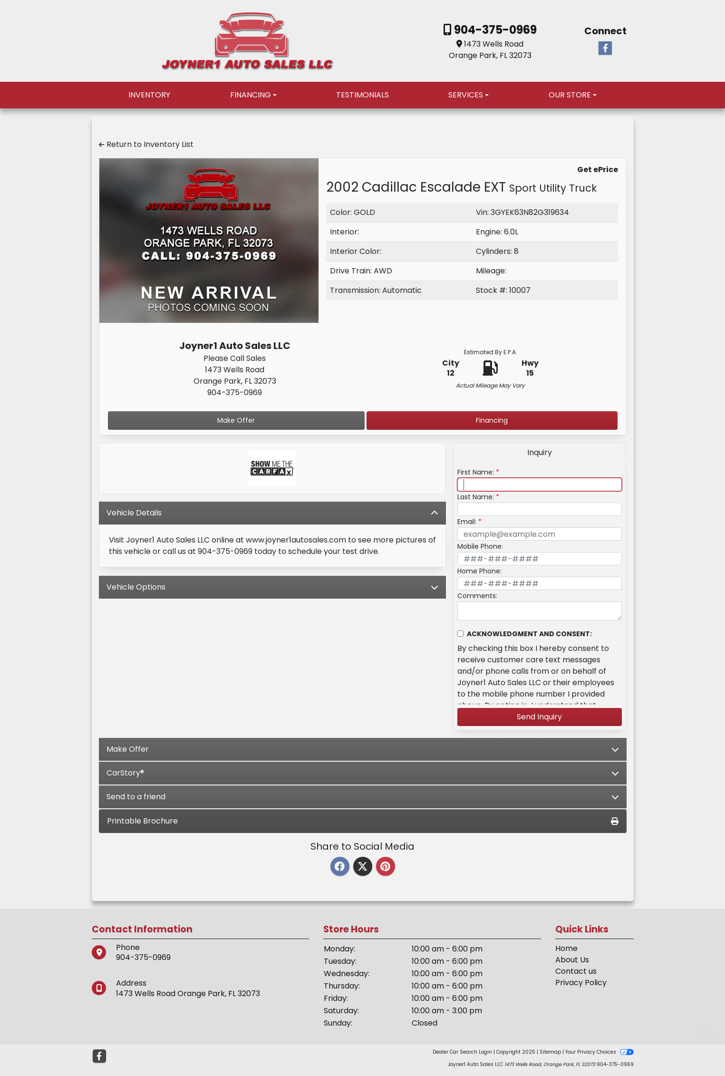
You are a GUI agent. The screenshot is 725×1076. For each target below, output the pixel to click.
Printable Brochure (363, 820)
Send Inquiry (539, 716)
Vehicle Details (272, 512)
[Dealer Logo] (247, 40)
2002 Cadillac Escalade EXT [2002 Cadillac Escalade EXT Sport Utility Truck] (461, 187)
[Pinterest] (385, 867)
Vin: (482, 212)
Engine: (489, 231)
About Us (572, 959)
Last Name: (475, 497)
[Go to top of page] (707, 1036)
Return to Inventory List (146, 144)
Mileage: (491, 270)
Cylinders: (494, 251)
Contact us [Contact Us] (576, 971)
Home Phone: (479, 571)
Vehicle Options (272, 587)
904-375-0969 (494, 30)
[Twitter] (362, 867)
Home (566, 948)
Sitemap (550, 1052)
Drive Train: (351, 270)
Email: (466, 521)
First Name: (475, 472)
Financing (492, 420)
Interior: (344, 231)
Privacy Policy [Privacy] (581, 982)
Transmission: (355, 290)
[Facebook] (339, 867)
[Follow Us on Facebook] (605, 48)
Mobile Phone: (480, 546)
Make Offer (236, 420)
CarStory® (362, 772)
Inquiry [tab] (539, 452)
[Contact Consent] (460, 633)
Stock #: (491, 290)
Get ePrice (597, 169)
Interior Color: (355, 251)
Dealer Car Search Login (462, 1052)
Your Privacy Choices (599, 1052)
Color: (341, 212)
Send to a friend (362, 796)
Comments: (477, 596)
